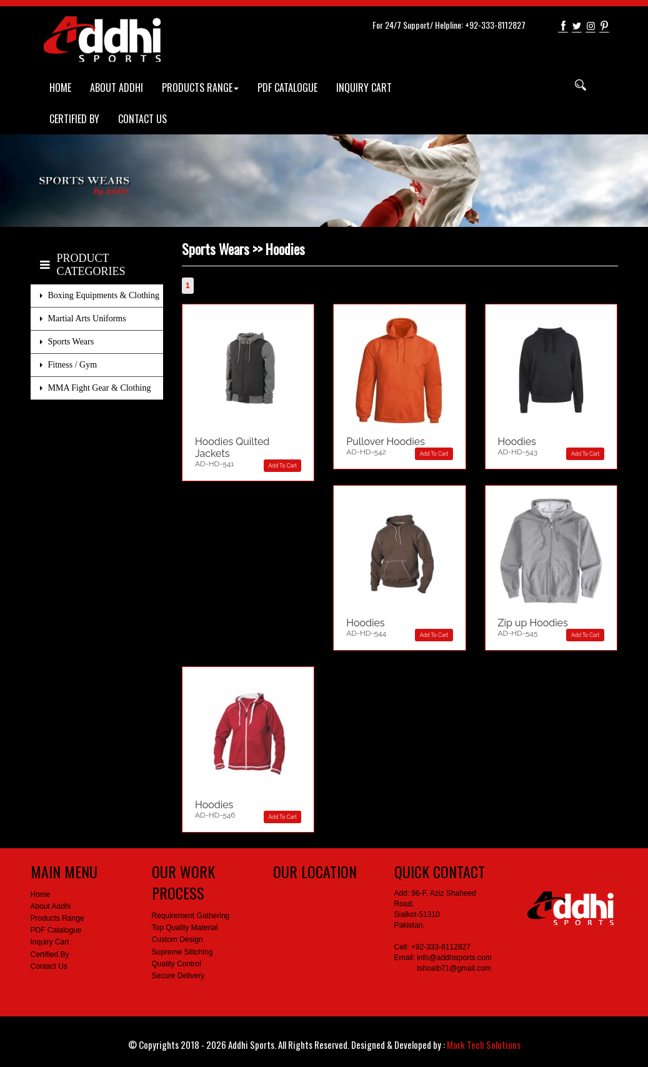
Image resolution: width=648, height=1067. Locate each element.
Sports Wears (71, 341)
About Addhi (51, 906)
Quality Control (176, 963)
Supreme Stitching (182, 952)
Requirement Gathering (191, 915)
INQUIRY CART (364, 87)
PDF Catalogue (56, 930)
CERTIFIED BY (74, 118)
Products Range (57, 918)
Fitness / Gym (72, 364)
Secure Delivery (178, 975)
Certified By (50, 954)
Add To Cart (283, 466)
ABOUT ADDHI (116, 87)
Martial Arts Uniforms (87, 318)
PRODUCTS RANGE (200, 87)
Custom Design (177, 939)
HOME (60, 87)
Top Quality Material (185, 927)
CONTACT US (142, 118)
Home (41, 894)
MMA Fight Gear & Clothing (99, 388)
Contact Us (49, 966)
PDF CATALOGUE (287, 87)
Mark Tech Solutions (484, 1044)
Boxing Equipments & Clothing (104, 295)
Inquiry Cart (50, 942)
